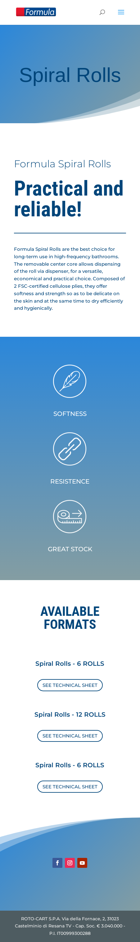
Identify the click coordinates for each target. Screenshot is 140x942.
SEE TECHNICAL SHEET (70, 685)
